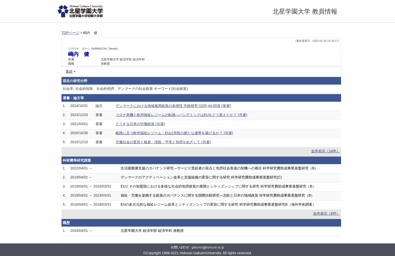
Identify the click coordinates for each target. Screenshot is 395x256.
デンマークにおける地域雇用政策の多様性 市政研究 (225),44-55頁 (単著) (173, 106)
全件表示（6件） (326, 213)
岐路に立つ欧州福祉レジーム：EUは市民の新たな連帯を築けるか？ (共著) (174, 133)
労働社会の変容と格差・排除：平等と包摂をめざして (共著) (163, 142)
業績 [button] (69, 71)
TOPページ (70, 33)
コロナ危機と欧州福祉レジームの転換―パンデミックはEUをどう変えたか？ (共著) (181, 115)
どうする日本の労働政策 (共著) (140, 124)
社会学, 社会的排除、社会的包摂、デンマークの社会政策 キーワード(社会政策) (125, 89)
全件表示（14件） (325, 151)
